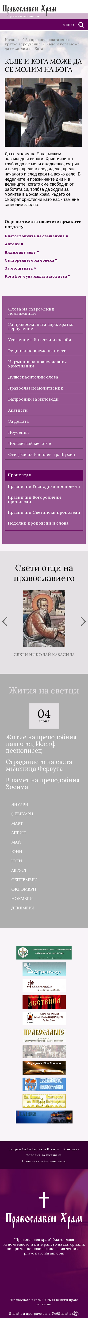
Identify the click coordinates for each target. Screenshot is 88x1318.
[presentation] (4, 621)
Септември (24, 879)
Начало (12, 39)
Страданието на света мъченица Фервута (39, 765)
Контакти (71, 1149)
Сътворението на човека (29, 260)
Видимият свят (20, 252)
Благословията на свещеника (35, 236)
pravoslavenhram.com (44, 1253)
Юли (16, 861)
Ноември (22, 898)
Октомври (23, 889)
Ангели (12, 244)
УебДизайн (65, 1313)
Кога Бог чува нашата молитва (36, 276)
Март (17, 823)
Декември (22, 908)
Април (18, 832)
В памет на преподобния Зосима (43, 783)
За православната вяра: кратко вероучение (37, 41)
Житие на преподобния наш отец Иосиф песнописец (41, 744)
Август (19, 870)
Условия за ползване (44, 1155)
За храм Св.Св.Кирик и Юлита (33, 1149)
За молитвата (19, 268)
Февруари (22, 813)
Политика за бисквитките (44, 1161)
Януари (19, 804)
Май (16, 842)
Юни (16, 851)
